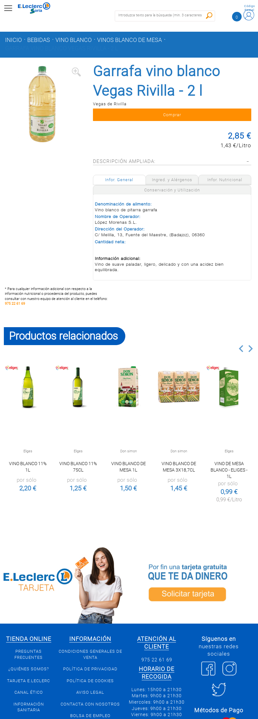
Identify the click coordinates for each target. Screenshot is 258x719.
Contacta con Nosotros (90, 704)
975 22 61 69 (15, 304)
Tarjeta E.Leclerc (28, 680)
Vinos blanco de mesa (129, 40)
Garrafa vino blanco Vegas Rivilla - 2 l (61, 48)
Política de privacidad (90, 668)
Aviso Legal (90, 692)
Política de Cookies (90, 680)
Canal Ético (28, 692)
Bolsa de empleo (90, 715)
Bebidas (38, 40)
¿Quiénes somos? (28, 668)
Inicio (13, 40)
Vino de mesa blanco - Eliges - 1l (229, 470)
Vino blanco (73, 40)
